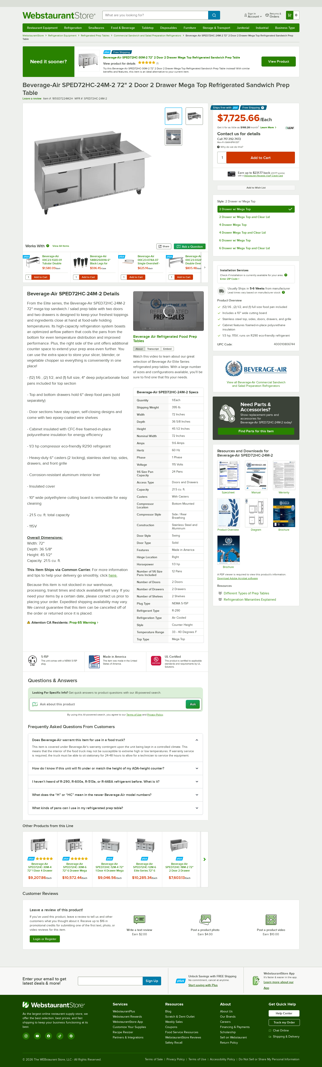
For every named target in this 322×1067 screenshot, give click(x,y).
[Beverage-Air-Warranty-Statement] (284, 477)
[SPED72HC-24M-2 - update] (228, 477)
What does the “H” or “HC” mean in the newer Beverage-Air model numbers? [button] (91, 795)
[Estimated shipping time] (283, 292)
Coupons (171, 1027)
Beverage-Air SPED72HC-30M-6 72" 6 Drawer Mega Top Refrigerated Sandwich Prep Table (75, 867)
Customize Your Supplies (129, 1027)
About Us (226, 1011)
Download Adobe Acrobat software (237, 578)
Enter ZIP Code (229, 278)
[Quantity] (222, 157)
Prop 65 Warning (82, 623)
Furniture (190, 27)
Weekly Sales (174, 1021)
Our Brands (228, 1016)
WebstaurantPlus (124, 1011)
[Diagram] (256, 514)
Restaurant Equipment (42, 27)
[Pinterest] (71, 1036)
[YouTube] (37, 1036)
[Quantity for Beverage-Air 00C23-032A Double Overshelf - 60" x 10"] (171, 277)
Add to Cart (40, 277)
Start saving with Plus (203, 985)
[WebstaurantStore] (58, 1004)
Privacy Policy (155, 714)
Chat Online (279, 1030)
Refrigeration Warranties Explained (259, 599)
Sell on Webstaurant (233, 1037)
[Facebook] (48, 1036)
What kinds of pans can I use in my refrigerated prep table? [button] (77, 808)
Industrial (262, 27)
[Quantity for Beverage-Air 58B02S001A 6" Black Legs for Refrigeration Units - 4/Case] (76, 277)
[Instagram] (26, 1036)
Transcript (153, 348)
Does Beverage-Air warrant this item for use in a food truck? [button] (78, 740)
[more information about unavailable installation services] (285, 275)
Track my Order (284, 1022)
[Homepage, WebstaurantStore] (59, 15)
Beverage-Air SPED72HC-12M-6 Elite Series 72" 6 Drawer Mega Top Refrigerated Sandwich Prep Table (144, 867)
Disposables (168, 27)
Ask (193, 704)
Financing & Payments (235, 1027)
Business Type (285, 27)
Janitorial (243, 27)
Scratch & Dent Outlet (180, 1016)
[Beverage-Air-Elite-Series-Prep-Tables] (284, 514)
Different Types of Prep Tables (259, 593)
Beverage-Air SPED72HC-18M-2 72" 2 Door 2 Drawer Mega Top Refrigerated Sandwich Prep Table (179, 867)
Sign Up (152, 981)
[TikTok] (59, 1036)
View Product (278, 61)
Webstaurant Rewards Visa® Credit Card (263, 175)
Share (163, 246)
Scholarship (228, 1032)
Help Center (284, 1013)
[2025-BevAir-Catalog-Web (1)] (228, 551)
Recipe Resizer (123, 1032)
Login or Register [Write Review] (44, 939)
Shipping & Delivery (284, 1036)
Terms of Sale (154, 1059)
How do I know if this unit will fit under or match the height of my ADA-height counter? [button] (98, 768)
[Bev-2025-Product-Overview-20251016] (228, 514)
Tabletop (148, 27)
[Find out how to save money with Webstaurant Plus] (107, 52)
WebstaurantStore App (128, 1021)
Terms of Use (134, 714)
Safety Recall (173, 1042)
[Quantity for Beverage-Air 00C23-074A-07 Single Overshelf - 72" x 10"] (124, 277)
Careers (225, 1021)
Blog (168, 1011)
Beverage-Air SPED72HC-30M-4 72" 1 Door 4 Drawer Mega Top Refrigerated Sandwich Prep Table (40, 867)
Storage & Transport (216, 27)
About (139, 348)
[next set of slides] (204, 267)
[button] (173, 116)
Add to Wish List (256, 187)
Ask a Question (190, 247)
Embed (167, 348)
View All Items (60, 245)
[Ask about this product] (115, 704)
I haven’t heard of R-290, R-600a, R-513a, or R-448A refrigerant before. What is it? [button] (95, 782)
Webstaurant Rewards (127, 1016)
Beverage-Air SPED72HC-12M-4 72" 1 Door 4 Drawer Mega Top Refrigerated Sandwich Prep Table (110, 867)
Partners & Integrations (128, 1037)
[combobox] (155, 15)
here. (113, 575)
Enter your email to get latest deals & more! (44, 981)
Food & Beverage (123, 27)
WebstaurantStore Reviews (183, 1037)
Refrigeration (73, 27)
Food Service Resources (181, 1032)
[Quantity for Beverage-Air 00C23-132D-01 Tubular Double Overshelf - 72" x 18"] (28, 277)
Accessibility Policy (222, 1059)
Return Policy (229, 1042)
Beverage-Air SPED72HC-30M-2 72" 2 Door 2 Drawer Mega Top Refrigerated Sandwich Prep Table (171, 57)
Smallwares (96, 27)
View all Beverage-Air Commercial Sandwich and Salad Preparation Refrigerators (256, 384)
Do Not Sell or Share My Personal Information (269, 1059)
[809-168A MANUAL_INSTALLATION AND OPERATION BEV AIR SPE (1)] (256, 477)
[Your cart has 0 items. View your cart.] (292, 15)
